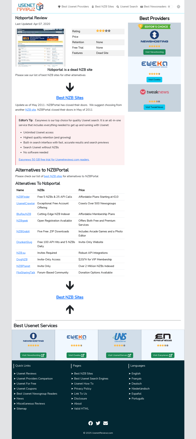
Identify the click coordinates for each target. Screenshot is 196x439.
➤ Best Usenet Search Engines (89, 379)
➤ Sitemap (20, 409)
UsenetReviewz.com (102, 433)
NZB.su (20, 253)
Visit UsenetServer (119, 355)
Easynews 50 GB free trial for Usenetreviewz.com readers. (54, 160)
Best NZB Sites (102, 6)
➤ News (19, 398)
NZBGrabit (23, 231)
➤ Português (136, 398)
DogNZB (21, 259)
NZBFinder (23, 197)
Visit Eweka (154, 79)
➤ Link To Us (79, 394)
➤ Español (135, 394)
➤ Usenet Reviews (25, 373)
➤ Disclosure (79, 398)
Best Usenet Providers (73, 6)
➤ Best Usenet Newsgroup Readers (35, 394)
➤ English (134, 373)
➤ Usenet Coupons (25, 389)
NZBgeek (22, 221)
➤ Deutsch (135, 384)
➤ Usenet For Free (25, 384)
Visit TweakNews (154, 107)
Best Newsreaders (153, 6)
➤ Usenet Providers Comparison (33, 379)
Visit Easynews (163, 355)
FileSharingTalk (25, 272)
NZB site (30, 110)
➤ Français (135, 379)
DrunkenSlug (24, 242)
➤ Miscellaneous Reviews (29, 404)
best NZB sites (53, 176)
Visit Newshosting (154, 52)
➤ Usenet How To (82, 384)
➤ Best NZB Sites (82, 373)
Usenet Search (127, 6)
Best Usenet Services (35, 326)
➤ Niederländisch (139, 389)
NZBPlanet (23, 266)
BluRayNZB (23, 214)
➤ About (76, 404)
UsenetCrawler (25, 203)
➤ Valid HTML (80, 409)
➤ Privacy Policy (81, 389)
